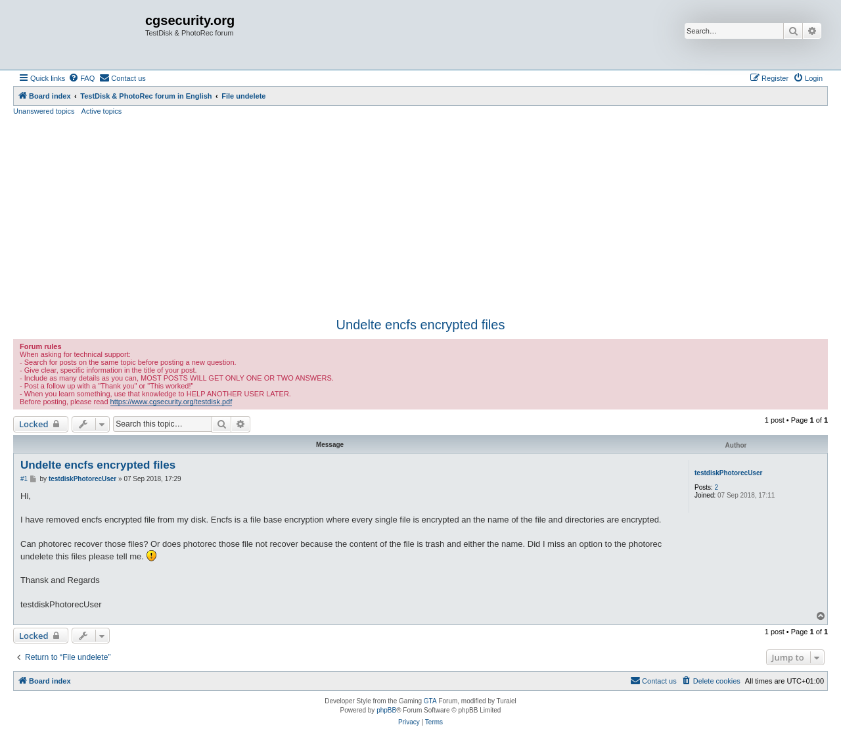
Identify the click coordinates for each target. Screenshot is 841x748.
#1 (24, 478)
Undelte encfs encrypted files (420, 324)
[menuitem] (81, 78)
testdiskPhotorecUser (728, 473)
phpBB (386, 710)
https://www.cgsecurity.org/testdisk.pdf (171, 402)
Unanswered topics (44, 111)
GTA (430, 701)
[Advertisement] (420, 215)
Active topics (101, 111)
